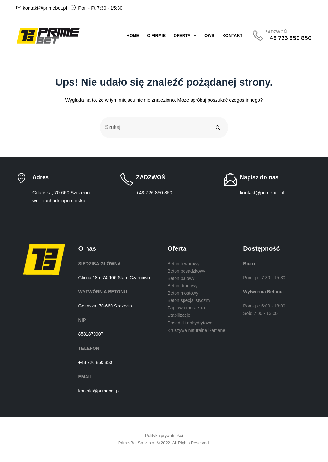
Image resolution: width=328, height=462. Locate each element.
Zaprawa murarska (186, 307)
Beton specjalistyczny (189, 300)
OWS (209, 35)
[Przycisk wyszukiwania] (217, 127)
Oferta (186, 35)
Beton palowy (181, 278)
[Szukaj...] (153, 127)
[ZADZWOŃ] (282, 35)
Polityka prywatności (164, 435)
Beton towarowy (184, 263)
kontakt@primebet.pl (41, 8)
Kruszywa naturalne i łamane (196, 330)
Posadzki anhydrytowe (190, 322)
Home (133, 35)
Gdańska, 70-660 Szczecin (105, 305)
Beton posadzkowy (186, 270)
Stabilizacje (179, 315)
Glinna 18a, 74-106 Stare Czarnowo (114, 277)
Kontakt (232, 35)
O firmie (156, 35)
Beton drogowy (182, 285)
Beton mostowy (183, 293)
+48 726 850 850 (154, 192)
